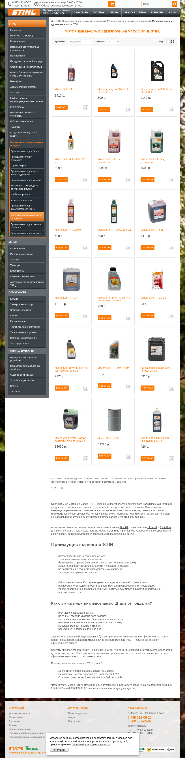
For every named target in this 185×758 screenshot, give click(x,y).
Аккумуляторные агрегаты (23, 87)
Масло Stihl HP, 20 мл (153, 297)
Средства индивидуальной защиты (23, 134)
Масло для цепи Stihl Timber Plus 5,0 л (157, 90)
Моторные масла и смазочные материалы (26, 217)
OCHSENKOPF (17, 292)
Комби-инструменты (21, 194)
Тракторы (15, 127)
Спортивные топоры (20, 310)
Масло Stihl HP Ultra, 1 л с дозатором (156, 161)
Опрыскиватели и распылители (26, 67)
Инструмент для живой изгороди (26, 61)
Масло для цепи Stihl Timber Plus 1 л (114, 90)
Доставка (99, 12)
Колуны (14, 299)
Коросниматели (18, 321)
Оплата (114, 12)
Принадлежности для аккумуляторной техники (23, 207)
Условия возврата (19, 713)
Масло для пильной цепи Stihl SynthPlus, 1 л (155, 439)
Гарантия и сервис (135, 12)
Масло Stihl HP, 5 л (152, 229)
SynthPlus (165, 527)
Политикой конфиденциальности (91, 744)
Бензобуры (15, 81)
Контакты (157, 12)
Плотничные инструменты (23, 338)
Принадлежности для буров (25, 151)
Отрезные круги (19, 165)
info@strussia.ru (137, 725)
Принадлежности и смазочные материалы (26, 144)
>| (62, 488)
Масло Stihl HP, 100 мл (68, 229)
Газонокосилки (17, 41)
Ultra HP (152, 527)
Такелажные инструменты (23, 332)
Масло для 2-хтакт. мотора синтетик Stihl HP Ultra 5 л (70, 439)
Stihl (12, 23)
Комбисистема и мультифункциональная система (26, 100)
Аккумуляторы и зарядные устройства (23, 359)
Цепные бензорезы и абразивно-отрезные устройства (26, 74)
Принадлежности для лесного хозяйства (26, 226)
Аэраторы (15, 92)
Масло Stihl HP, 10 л (66, 297)
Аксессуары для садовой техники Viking (27, 284)
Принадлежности (21, 350)
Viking (12, 242)
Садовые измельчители (22, 276)
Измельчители (17, 56)
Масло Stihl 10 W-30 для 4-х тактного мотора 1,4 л (71, 369)
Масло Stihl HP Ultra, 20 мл (113, 368)
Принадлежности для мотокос (26, 180)
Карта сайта (75, 721)
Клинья (14, 315)
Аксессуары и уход (19, 343)
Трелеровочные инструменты (25, 327)
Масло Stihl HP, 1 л (66, 89)
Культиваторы (17, 107)
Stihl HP (124, 527)
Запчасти (15, 391)
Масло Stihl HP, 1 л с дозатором (110, 161)
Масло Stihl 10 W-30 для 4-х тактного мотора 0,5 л (114, 299)
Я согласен (59, 749)
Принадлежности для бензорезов (21, 158)
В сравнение (85, 107)
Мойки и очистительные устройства (22, 114)
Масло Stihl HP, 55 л (109, 438)
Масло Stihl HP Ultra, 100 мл (114, 229)
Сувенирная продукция (22, 375)
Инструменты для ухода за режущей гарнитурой (24, 187)
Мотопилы (15, 30)
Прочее (14, 386)
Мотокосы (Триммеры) (21, 35)
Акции (173, 12)
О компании (81, 12)
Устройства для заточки (22, 380)
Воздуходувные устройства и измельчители (25, 48)
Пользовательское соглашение (27, 737)
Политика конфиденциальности (27, 733)
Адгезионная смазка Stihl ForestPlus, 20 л (155, 369)
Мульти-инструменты (21, 200)
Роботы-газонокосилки (21, 121)
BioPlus (126, 530)
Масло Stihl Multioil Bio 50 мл (70, 161)
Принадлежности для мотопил (26, 233)
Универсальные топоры (22, 304)
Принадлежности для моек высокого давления (24, 173)
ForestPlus (113, 530)
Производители (77, 713)
